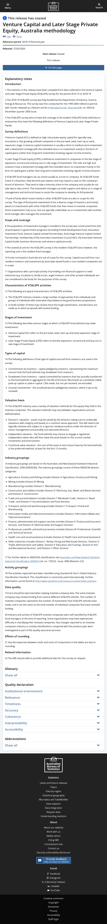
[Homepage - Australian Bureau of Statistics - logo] (53, 6)
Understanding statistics (53, 816)
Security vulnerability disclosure (53, 852)
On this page (55, 67)
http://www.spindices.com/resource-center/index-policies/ (65, 581)
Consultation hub (53, 844)
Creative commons (53, 898)
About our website (53, 827)
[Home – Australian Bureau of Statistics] (53, 764)
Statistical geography (53, 795)
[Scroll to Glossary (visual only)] (20, 669)
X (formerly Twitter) (55, 882)
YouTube (55, 890)
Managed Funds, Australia (63, 107)
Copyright (53, 902)
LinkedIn (55, 886)
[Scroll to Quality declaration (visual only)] (36, 684)
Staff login (53, 919)
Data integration (53, 807)
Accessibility (53, 915)
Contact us (53, 848)
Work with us (53, 831)
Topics (53, 787)
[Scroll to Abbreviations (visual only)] (28, 739)
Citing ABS (53, 840)
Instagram (55, 877)
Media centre (53, 835)
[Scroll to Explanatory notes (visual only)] (34, 79)
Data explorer (53, 803)
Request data (53, 812)
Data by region (53, 791)
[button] (8, 6)
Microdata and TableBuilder (53, 799)
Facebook (55, 873)
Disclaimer (53, 906)
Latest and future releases (53, 782)
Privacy (53, 910)
